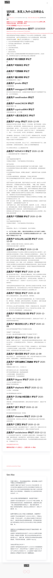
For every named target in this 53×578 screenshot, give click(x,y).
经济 (29, 17)
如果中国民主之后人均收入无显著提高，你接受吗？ (26, 514)
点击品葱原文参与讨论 (13, 444)
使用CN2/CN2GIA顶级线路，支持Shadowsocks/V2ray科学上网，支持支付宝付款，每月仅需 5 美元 (26, 22)
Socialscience (11, 17)
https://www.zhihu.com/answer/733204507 (18, 31)
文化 (36, 17)
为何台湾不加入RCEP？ (18, 544)
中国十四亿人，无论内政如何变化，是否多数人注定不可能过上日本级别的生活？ (26, 482)
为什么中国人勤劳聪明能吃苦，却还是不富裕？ (24, 498)
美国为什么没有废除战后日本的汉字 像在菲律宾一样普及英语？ (26, 530)
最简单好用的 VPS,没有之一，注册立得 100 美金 (21, 447)
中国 (38, 17)
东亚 (34, 17)
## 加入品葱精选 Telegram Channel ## (18, 25)
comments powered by (14, 466)
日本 (31, 17)
